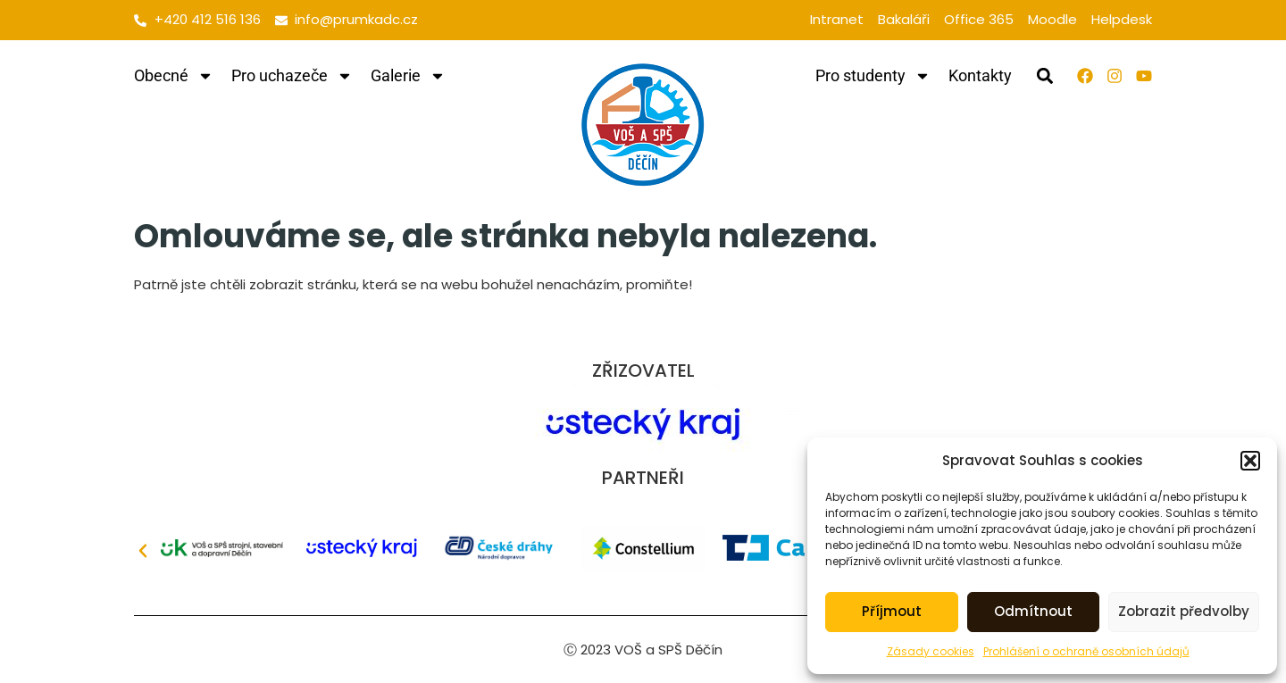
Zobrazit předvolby (1183, 611)
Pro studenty (873, 76)
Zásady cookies (930, 651)
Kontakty (980, 75)
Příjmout (892, 611)
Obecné (173, 76)
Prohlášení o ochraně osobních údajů (1086, 651)
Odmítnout (1033, 611)
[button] (1250, 461)
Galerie (408, 76)
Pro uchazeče (292, 76)
